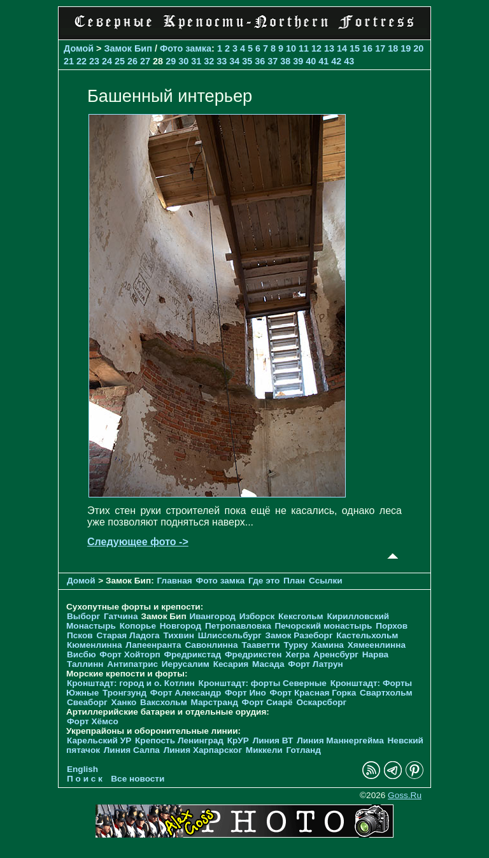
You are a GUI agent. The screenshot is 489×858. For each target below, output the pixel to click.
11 (304, 48)
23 (94, 61)
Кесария (231, 664)
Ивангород (212, 616)
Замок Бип (128, 48)
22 (81, 61)
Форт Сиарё (267, 702)
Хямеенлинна (377, 645)
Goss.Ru (405, 795)
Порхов (392, 626)
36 (260, 61)
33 (221, 61)
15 (355, 48)
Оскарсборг (321, 702)
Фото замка (185, 48)
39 (298, 61)
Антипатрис (132, 664)
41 (323, 61)
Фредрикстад (192, 654)
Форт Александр (185, 692)
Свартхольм (386, 692)
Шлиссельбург (230, 635)
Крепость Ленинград (179, 740)
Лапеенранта (153, 645)
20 (418, 48)
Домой (79, 48)
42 (336, 61)
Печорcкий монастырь (323, 626)
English (82, 769)
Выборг (83, 616)
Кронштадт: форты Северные (263, 683)
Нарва (375, 654)
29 (171, 61)
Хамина (327, 645)
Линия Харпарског (203, 750)
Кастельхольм (367, 635)
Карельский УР (99, 740)
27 (145, 61)
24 (107, 61)
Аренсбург (335, 654)
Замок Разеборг (298, 635)
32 (209, 61)
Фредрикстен (253, 654)
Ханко (124, 702)
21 (69, 61)
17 (380, 48)
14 (342, 48)
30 (183, 61)
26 (132, 61)
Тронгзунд (124, 692)
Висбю (81, 654)
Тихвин (178, 635)
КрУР (238, 740)
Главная (174, 580)
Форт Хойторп (129, 654)
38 (285, 61)
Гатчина (121, 616)
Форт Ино (245, 692)
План (294, 580)
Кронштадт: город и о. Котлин (131, 683)
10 (291, 48)
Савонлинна (211, 645)
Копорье (138, 626)
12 (316, 48)
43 (349, 61)
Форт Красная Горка (313, 692)
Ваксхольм (163, 702)
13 (329, 48)
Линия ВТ (273, 740)
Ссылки (326, 580)
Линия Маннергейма (340, 740)
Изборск (257, 616)
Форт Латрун (315, 664)
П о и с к (85, 778)
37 (272, 61)
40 (311, 61)
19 (405, 48)
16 (367, 48)
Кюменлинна (94, 645)
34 (234, 61)
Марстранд (214, 702)
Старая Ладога (127, 635)
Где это (264, 580)
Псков (80, 635)
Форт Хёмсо (92, 721)
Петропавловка (238, 626)
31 (196, 61)
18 (393, 48)
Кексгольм (300, 616)
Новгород (180, 626)
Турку (295, 645)
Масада (268, 664)
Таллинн (85, 664)
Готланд (303, 750)
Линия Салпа (132, 750)
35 (247, 61)
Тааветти (260, 645)
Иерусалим (185, 664)
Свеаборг (87, 702)
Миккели (264, 750)
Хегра (297, 654)
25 (120, 61)
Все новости (137, 778)
